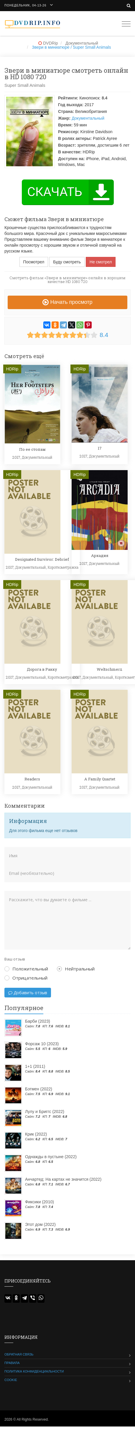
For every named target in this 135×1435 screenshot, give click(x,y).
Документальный (88, 118)
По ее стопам (32, 449)
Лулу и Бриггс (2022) (44, 1111)
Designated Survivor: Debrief (42, 559)
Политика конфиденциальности (34, 1371)
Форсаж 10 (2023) (42, 1043)
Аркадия (99, 555)
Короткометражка (63, 567)
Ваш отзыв (14, 959)
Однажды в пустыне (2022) (51, 1156)
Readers (32, 779)
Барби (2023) (37, 1021)
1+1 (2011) (35, 1066)
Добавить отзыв (27, 992)
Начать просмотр (67, 302)
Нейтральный (76, 969)
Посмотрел (34, 262)
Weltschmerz (109, 669)
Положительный (26, 969)
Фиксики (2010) (39, 1201)
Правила (12, 1363)
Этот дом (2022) (40, 1224)
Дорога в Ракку (42, 669)
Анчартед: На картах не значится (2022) (63, 1179)
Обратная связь (19, 1354)
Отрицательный (25, 978)
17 (100, 448)
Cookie (10, 1380)
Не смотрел (101, 262)
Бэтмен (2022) (38, 1089)
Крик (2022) (36, 1134)
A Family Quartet (99, 779)
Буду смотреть (67, 262)
